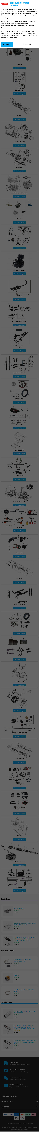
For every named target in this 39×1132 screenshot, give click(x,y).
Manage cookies (27, 44)
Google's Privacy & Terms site (9, 38)
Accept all (7, 44)
